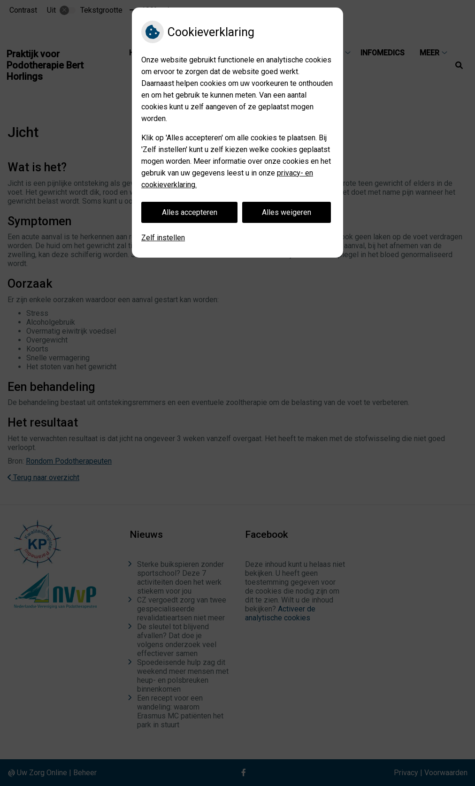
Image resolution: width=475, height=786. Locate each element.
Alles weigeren (286, 212)
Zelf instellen (163, 237)
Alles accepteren (189, 212)
